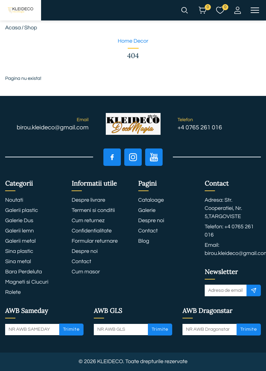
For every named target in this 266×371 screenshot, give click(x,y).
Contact (81, 262)
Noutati (14, 200)
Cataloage (151, 200)
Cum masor (86, 272)
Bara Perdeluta (23, 272)
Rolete (13, 292)
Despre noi (85, 251)
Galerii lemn (19, 231)
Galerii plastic (21, 210)
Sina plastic (19, 251)
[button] (184, 10)
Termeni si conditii (93, 210)
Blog (143, 241)
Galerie (147, 210)
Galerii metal (20, 241)
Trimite (71, 329)
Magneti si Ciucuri (26, 282)
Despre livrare (88, 200)
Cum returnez (88, 221)
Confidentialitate (92, 231)
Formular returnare (95, 241)
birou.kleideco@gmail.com (53, 127)
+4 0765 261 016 (200, 127)
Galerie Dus (19, 221)
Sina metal (18, 262)
